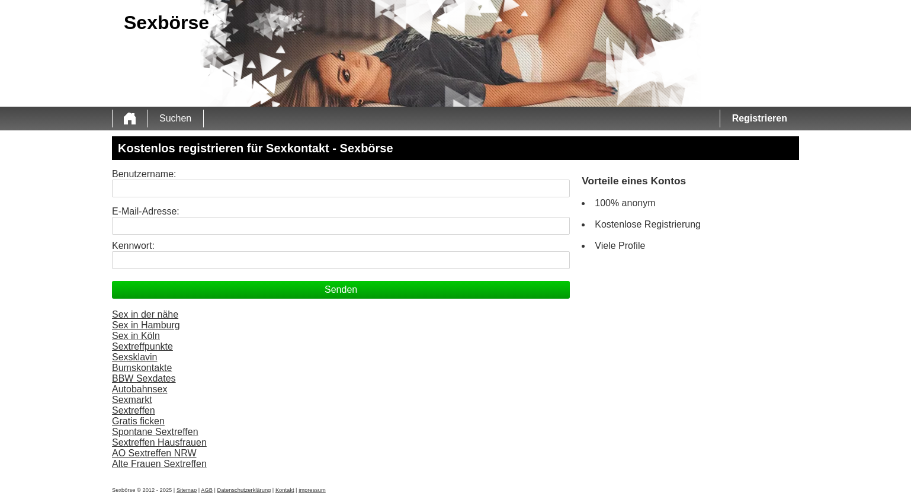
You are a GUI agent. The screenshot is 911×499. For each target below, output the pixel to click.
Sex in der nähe (145, 314)
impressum (312, 490)
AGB (207, 490)
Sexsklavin (134, 357)
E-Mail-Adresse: (145, 211)
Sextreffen (133, 410)
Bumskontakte (142, 368)
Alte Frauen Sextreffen (159, 464)
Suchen (175, 118)
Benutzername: (144, 174)
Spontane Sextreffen (155, 432)
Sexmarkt (132, 400)
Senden (341, 289)
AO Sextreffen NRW (154, 453)
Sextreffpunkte (142, 346)
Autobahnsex (139, 389)
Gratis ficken (138, 421)
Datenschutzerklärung (244, 490)
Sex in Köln (136, 336)
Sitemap (187, 490)
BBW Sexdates (144, 378)
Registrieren (759, 118)
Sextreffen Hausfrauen (159, 442)
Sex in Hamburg (146, 325)
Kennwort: (133, 246)
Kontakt (284, 490)
